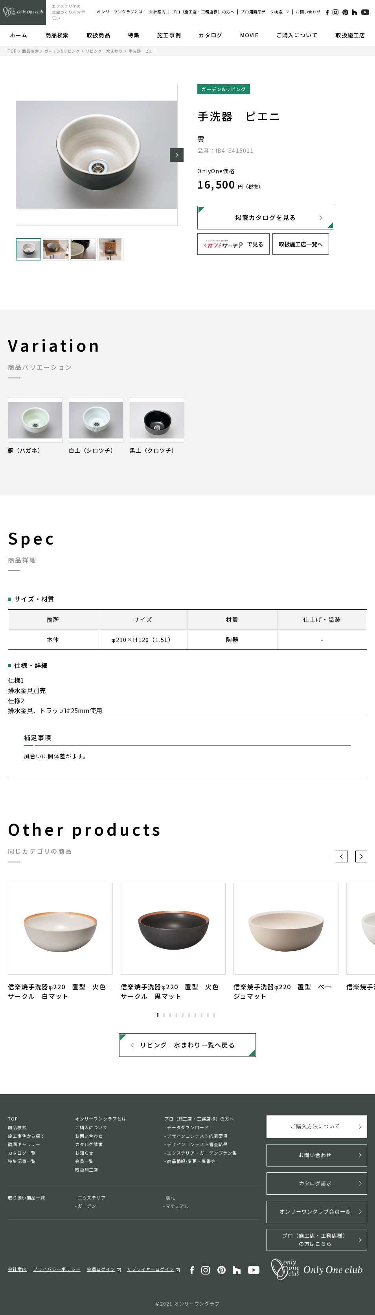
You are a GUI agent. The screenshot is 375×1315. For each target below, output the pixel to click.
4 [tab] (176, 1015)
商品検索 (57, 35)
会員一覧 (84, 1161)
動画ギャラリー (24, 1144)
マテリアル (177, 1206)
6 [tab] (189, 1015)
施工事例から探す (26, 1136)
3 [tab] (170, 1015)
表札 (170, 1197)
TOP (12, 51)
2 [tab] (164, 1015)
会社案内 (157, 12)
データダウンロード (188, 1127)
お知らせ (84, 1153)
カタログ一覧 (22, 1153)
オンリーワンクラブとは (120, 12)
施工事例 (169, 35)
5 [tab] (183, 1015)
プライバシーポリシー (56, 1268)
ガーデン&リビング (62, 51)
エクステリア (92, 1197)
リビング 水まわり (104, 51)
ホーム (19, 35)
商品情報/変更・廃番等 (191, 1161)
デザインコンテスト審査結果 (197, 1144)
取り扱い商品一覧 (26, 1197)
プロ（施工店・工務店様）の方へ (203, 12)
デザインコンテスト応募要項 (197, 1136)
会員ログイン (101, 1268)
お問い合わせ (308, 12)
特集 (134, 35)
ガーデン (87, 1206)
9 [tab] (208, 1015)
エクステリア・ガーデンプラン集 (202, 1153)
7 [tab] (195, 1015)
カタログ (210, 35)
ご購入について (297, 35)
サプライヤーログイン (150, 1268)
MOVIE (249, 35)
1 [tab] (157, 1015)
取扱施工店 (350, 35)
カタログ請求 (89, 1144)
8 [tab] (201, 1015)
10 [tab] (214, 1015)
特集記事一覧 (22, 1161)
